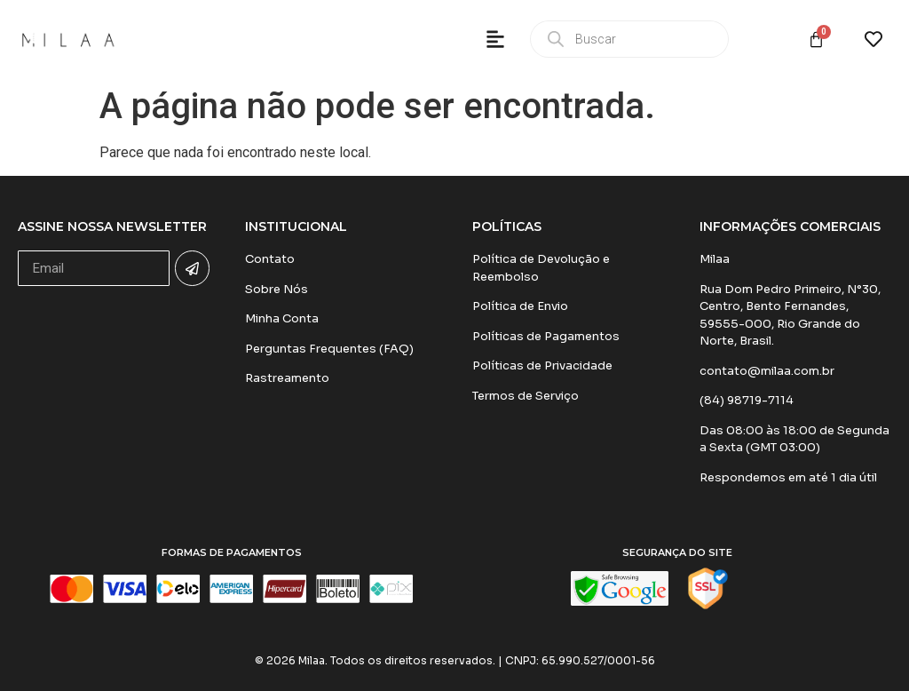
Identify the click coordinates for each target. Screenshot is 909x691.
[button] (495, 39)
